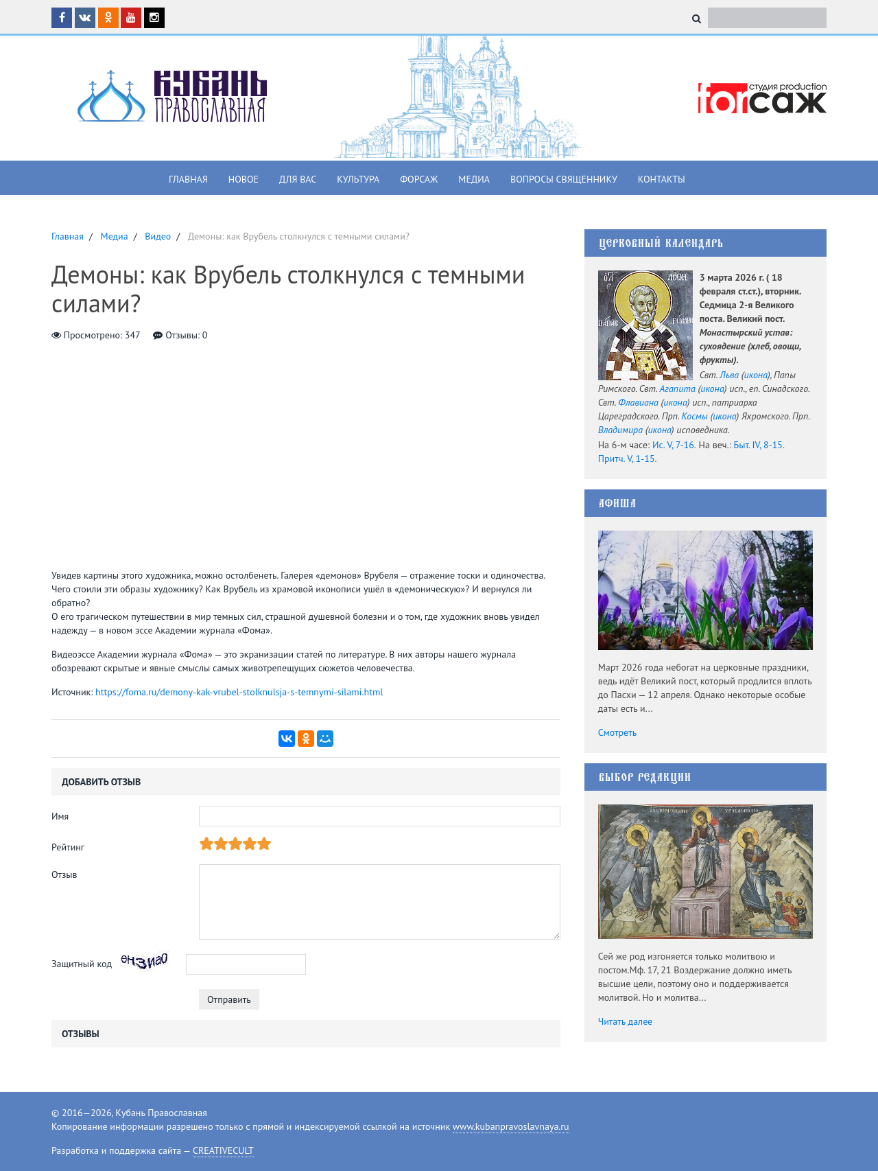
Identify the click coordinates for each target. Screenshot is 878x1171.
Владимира (620, 430)
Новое (243, 179)
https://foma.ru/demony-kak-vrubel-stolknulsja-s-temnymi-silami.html (239, 692)
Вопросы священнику (563, 179)
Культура (358, 179)
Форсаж (419, 179)
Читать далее (625, 1021)
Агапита (678, 388)
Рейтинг (67, 847)
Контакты (661, 179)
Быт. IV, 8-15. (759, 445)
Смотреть (617, 732)
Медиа (474, 179)
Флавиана (638, 402)
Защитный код (81, 964)
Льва (729, 375)
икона (756, 375)
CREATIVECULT (223, 1150)
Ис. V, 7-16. (674, 445)
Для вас (297, 179)
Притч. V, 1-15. (627, 458)
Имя (60, 816)
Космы (694, 416)
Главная (188, 179)
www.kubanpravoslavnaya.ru (511, 1126)
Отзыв (64, 874)
